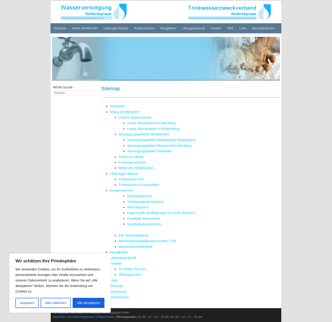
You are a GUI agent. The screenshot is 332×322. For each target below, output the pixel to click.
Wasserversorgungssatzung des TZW (147, 241)
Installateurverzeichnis (144, 224)
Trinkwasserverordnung (145, 202)
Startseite (59, 28)
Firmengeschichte (132, 162)
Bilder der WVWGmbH (136, 168)
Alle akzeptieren (88, 303)
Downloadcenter (139, 196)
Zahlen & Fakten (131, 157)
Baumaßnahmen (263, 28)
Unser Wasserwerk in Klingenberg (153, 129)
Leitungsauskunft (193, 28)
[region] (60, 283)
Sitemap (116, 286)
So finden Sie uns (132, 269)
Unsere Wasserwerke (135, 117)
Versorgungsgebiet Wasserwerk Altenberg (159, 145)
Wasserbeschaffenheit (136, 247)
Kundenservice (144, 28)
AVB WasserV (137, 207)
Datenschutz (119, 297)
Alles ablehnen (55, 303)
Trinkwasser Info (131, 179)
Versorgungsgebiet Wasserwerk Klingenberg (161, 140)
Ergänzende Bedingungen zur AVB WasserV (161, 213)
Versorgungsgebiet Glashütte (149, 151)
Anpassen (27, 303)
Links (242, 28)
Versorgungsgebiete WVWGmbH (144, 134)
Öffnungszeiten (130, 274)
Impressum (118, 291)
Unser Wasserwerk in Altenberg (151, 123)
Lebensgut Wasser (116, 28)
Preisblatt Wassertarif (143, 218)
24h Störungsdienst (133, 235)
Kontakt (216, 28)
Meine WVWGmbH (85, 28)
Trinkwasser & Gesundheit (139, 185)
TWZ (230, 28)
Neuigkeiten (168, 28)
